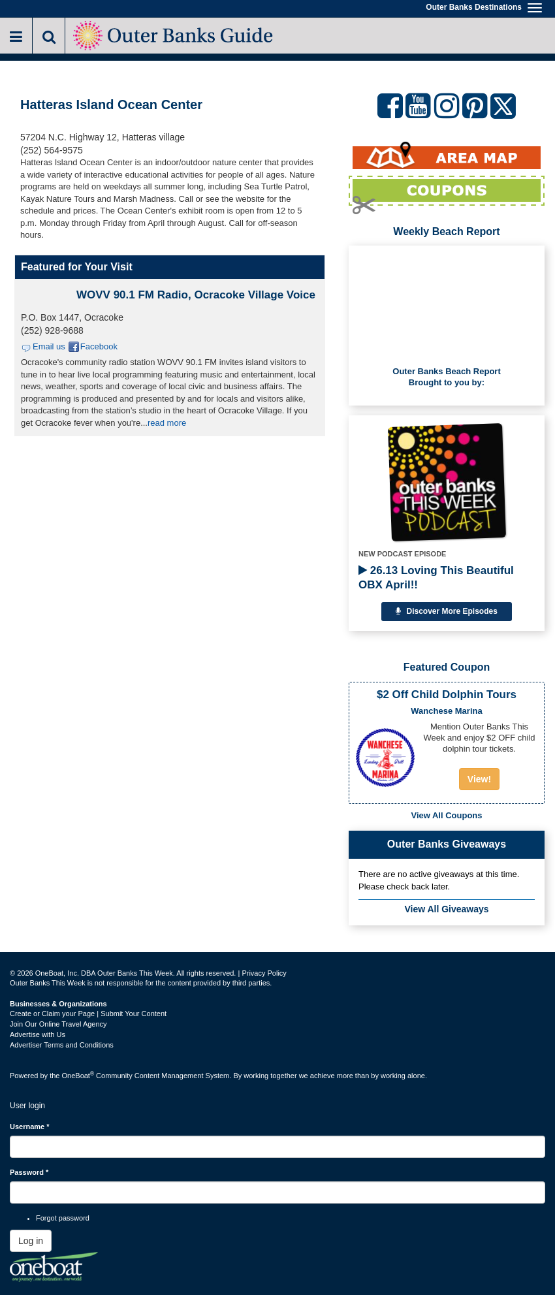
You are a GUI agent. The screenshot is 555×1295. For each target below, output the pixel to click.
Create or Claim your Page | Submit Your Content (88, 1013)
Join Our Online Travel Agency (58, 1024)
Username (30, 1126)
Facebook (99, 346)
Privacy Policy (264, 973)
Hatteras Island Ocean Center (111, 104)
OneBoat (78, 1075)
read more (167, 423)
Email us (49, 346)
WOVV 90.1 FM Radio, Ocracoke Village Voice (195, 295)
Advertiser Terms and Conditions (62, 1045)
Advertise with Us (37, 1034)
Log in (30, 1241)
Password (29, 1172)
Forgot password (62, 1218)
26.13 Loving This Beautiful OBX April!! (436, 577)
